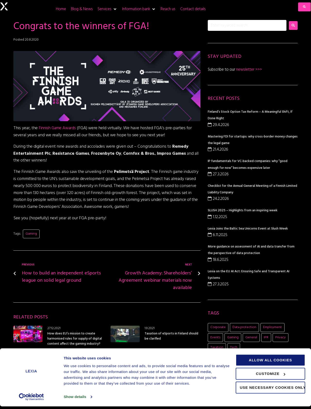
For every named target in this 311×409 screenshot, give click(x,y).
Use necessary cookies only (272, 390)
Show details (75, 399)
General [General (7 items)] (251, 337)
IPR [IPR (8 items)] (266, 337)
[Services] (107, 9)
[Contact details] (193, 9)
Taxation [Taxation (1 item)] (216, 347)
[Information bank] (139, 9)
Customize (270, 376)
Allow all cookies (270, 363)
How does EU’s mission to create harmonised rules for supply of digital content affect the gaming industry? (74, 339)
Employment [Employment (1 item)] (272, 327)
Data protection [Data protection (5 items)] (244, 327)
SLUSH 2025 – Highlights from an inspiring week (242, 210)
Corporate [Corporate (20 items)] (218, 327)
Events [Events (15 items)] (215, 337)
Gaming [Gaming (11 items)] (233, 337)
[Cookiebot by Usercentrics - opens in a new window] (31, 399)
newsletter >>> (248, 69)
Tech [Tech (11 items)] (233, 347)
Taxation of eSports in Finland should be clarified (171, 336)
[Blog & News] (82, 9)
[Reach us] (168, 9)
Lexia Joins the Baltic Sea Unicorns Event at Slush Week (248, 228)
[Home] (61, 9)
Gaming (31, 234)
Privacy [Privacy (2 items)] (280, 337)
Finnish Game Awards (58, 128)
